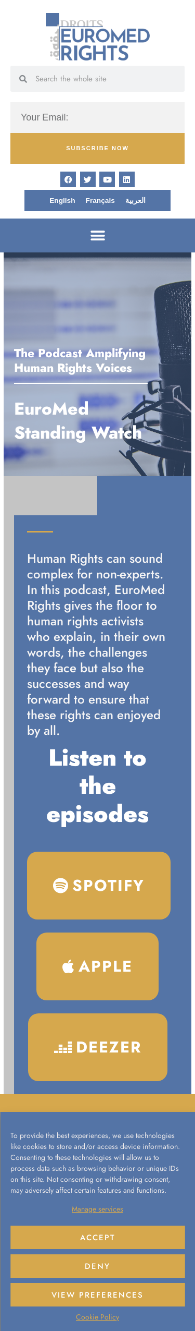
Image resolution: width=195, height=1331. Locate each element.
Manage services (97, 1209)
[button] (97, 235)
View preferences (97, 1295)
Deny (97, 1266)
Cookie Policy (97, 1317)
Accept (97, 1237)
